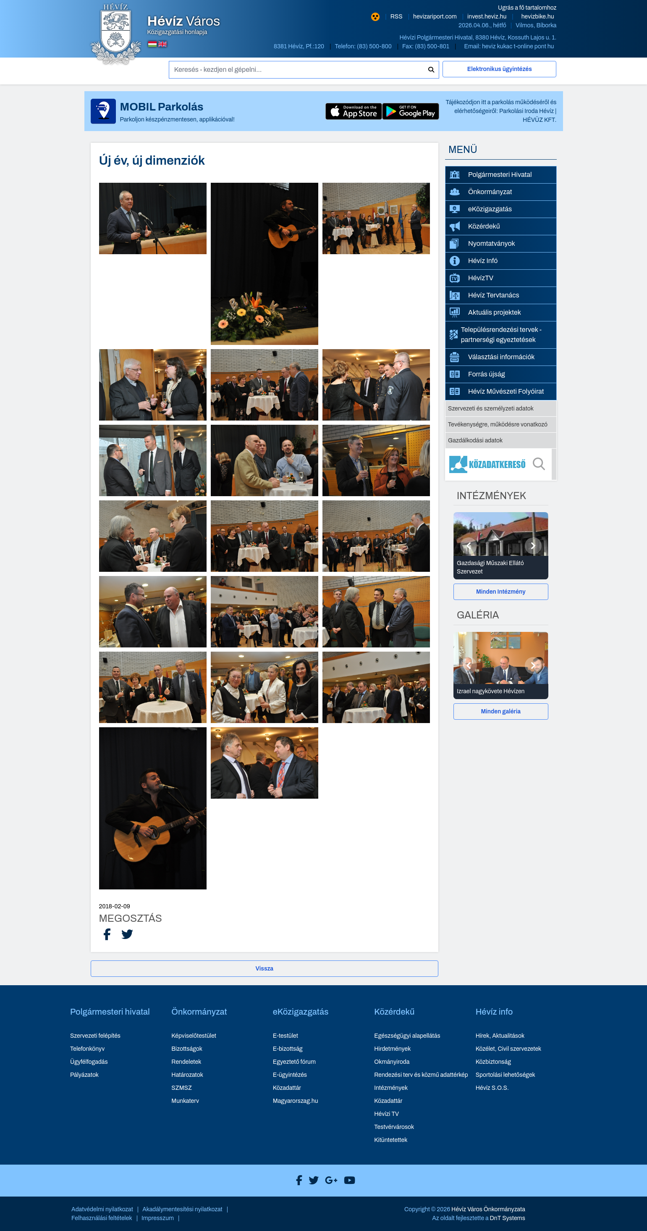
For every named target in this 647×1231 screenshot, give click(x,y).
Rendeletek (186, 1062)
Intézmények (391, 1088)
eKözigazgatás (481, 209)
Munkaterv (185, 1101)
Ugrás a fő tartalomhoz (527, 8)
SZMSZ (181, 1088)
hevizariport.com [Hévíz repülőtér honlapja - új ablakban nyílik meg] (435, 16)
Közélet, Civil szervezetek (509, 1049)
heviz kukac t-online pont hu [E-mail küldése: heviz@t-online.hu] (518, 46)
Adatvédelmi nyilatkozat (102, 1209)
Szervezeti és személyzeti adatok (491, 408)
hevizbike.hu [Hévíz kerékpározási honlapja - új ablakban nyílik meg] (537, 16)
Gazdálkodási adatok (475, 440)
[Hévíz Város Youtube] (347, 1180)
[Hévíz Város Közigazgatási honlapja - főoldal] (115, 34)
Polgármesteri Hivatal (491, 175)
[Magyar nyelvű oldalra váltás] (152, 44)
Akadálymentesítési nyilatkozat (182, 1209)
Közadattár (287, 1088)
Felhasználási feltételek (101, 1218)
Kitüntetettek (390, 1140)
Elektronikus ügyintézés (499, 69)
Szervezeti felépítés (95, 1036)
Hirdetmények (392, 1049)
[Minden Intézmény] (500, 592)
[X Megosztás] (127, 934)
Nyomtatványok (482, 244)
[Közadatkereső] (500, 464)
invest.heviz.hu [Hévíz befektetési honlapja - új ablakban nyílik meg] (487, 16)
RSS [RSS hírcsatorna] (397, 16)
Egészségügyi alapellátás (407, 1036)
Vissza (264, 968)
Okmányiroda (391, 1062)
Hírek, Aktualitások (500, 1036)
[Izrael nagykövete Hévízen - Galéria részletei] (501, 691)
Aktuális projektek (485, 313)
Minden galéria (501, 711)
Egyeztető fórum (294, 1062)
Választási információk (492, 357)
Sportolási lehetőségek (505, 1075)
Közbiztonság (493, 1062)
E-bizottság (288, 1049)
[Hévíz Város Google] (329, 1180)
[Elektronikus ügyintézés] (500, 72)
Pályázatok (84, 1075)
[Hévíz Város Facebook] (297, 1180)
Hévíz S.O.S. (492, 1088)
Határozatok (187, 1075)
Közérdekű (475, 226)
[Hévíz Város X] (311, 1180)
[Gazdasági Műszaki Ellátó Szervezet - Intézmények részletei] (501, 567)
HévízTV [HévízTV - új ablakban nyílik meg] (471, 278)
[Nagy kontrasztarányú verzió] (375, 17)
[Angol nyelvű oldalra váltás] (162, 44)
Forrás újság (477, 374)
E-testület (285, 1036)
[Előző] (468, 545)
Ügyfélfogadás (89, 1062)
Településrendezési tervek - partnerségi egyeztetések (496, 334)
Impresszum (157, 1218)
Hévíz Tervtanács (484, 295)
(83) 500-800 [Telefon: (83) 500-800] (375, 46)
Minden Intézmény (501, 592)
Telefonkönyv (87, 1049)
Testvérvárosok (394, 1127)
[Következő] (533, 545)
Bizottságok (186, 1049)
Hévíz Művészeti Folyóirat (497, 391)
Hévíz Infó (474, 261)
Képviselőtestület (193, 1036)
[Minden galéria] (500, 711)
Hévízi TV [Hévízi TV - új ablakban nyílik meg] (386, 1114)
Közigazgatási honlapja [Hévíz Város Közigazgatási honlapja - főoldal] (183, 25)
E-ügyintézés (290, 1075)
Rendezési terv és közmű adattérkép (421, 1075)
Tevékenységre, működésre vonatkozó (497, 424)
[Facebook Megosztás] (107, 934)
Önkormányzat (481, 192)
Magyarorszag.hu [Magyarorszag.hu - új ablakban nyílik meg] (295, 1101)
